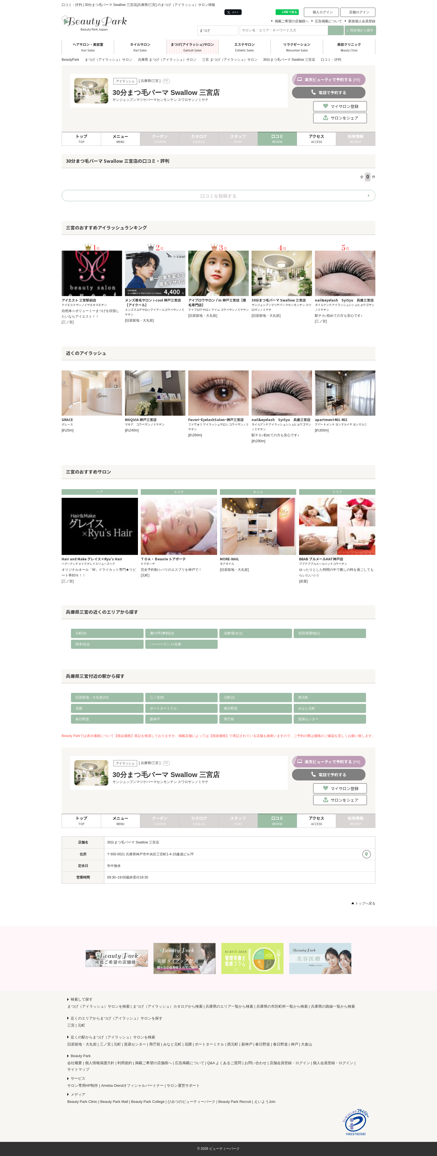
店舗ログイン (359, 12)
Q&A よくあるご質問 (224, 1063)
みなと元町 (306, 708)
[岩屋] (303, 581)
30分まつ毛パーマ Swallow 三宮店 (133, 842)
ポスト (233, 12)
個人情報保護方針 (99, 1063)
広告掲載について (328, 21)
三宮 (71, 1025)
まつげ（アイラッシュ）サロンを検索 (98, 1006)
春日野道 (230, 708)
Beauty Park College (148, 1101)
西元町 (303, 697)
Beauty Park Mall (114, 1101)
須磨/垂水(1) (233, 633)
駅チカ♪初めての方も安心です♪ (338, 316)
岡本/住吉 (82, 644)
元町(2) (229, 697)
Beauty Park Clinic (82, 1101)
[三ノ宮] (68, 322)
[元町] (145, 575)
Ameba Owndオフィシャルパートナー (132, 1085)
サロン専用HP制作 (82, 1085)
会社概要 (74, 1063)
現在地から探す (360, 30)
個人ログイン (323, 12)
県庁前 (229, 719)
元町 (81, 1025)
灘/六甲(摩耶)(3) (162, 633)
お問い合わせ (256, 1063)
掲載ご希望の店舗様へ (292, 21)
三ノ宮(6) (157, 697)
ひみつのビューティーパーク (191, 1101)
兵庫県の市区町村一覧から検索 (282, 1006)
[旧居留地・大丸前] (139, 320)
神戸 (294, 1044)
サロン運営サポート (183, 1085)
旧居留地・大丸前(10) (92, 697)
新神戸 (155, 719)
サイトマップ (78, 1069)
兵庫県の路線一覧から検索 (333, 1006)
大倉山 (306, 1044)
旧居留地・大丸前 (82, 1044)
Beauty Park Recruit (234, 1101)
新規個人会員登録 (361, 21)
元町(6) (80, 633)
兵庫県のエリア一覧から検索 (229, 1006)
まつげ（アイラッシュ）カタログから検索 (168, 1006)
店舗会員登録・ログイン (290, 1063)
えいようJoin (265, 1101)
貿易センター (308, 719)
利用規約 (124, 1063)
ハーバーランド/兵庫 (165, 644)
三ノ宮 (105, 1044)
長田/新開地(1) (309, 633)
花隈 (78, 708)
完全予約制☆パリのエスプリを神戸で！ (171, 570)
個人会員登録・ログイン (333, 1063)
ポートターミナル (163, 708)
